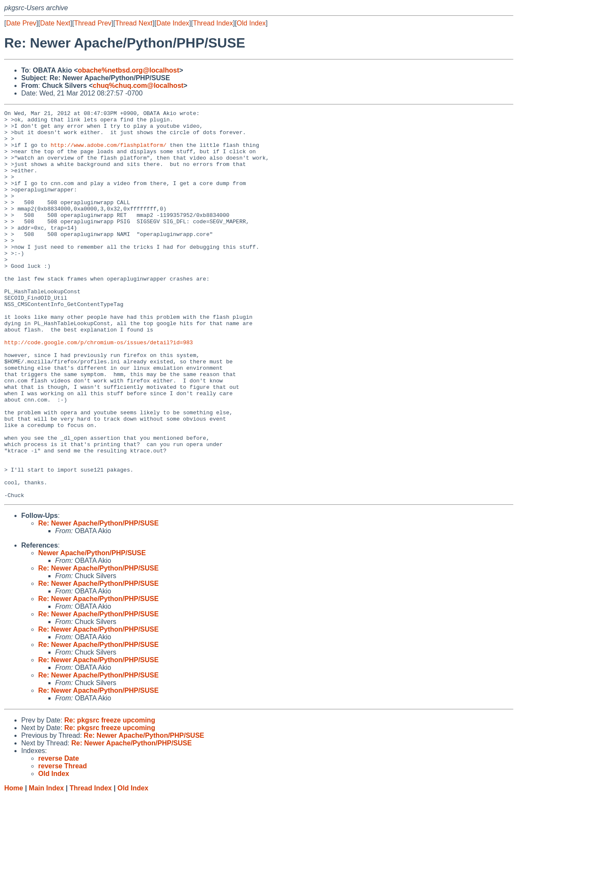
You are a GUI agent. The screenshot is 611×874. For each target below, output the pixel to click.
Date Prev (21, 23)
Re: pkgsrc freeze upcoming (109, 797)
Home (13, 865)
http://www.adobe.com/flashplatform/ (108, 152)
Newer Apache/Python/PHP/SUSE (92, 630)
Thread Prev (93, 23)
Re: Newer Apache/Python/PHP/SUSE (98, 600)
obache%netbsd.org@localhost (128, 70)
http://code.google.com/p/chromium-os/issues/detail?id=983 (98, 389)
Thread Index (213, 23)
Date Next (55, 23)
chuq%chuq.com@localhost (138, 85)
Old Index (251, 23)
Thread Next (133, 23)
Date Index (172, 23)
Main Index (46, 865)
